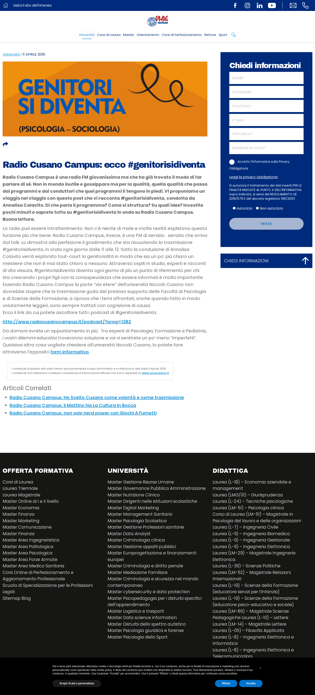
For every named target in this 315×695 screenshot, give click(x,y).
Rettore (210, 35)
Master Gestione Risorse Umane (142, 482)
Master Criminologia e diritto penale (146, 574)
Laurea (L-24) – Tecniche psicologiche (254, 502)
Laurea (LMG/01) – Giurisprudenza (249, 495)
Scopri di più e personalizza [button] (77, 683)
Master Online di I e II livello (31, 502)
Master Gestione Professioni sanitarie (147, 535)
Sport (223, 35)
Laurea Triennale (21, 489)
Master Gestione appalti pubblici (143, 554)
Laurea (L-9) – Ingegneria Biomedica (252, 535)
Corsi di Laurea (109, 35)
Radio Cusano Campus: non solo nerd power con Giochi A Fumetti (83, 413)
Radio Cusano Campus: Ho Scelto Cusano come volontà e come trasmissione (97, 397)
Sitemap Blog (17, 600)
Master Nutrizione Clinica (134, 502)
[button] (260, 668)
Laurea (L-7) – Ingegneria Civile (246, 528)
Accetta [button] (251, 683)
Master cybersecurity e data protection (150, 600)
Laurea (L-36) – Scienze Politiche (247, 567)
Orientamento (148, 35)
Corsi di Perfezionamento (182, 35)
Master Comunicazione (28, 528)
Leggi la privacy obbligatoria (253, 177)
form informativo (69, 352)
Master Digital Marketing (134, 515)
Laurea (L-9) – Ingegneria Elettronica (252, 548)
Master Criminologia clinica (137, 548)
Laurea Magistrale (22, 495)
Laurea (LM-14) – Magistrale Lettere (250, 627)
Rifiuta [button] (226, 683)
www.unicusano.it (155, 373)
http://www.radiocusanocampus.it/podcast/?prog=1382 (67, 322)
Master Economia (21, 508)
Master (128, 35)
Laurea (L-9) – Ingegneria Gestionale (252, 541)
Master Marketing (21, 522)
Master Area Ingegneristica (32, 541)
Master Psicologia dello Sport (139, 646)
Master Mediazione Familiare (138, 581)
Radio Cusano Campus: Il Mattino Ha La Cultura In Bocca (73, 405)
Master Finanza (19, 515)
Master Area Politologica (29, 548)
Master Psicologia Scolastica (138, 528)
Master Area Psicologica (28, 554)
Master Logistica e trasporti (137, 620)
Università (86, 35)
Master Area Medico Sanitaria (34, 567)
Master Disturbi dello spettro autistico (148, 633)
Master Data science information (143, 627)
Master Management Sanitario (141, 522)
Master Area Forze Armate (30, 561)
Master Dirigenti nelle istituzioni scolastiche (153, 508)
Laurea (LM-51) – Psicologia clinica (249, 508)
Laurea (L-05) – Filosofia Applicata (250, 633)
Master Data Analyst (130, 541)
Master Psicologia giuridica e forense (147, 640)
